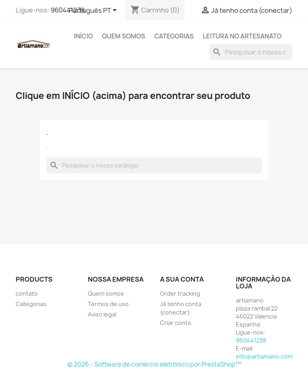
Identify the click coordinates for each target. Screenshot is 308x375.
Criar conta (175, 323)
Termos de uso (108, 304)
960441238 (68, 10)
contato (27, 293)
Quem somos (123, 36)
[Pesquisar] (250, 52)
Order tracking (180, 293)
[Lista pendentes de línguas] (94, 11)
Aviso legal (102, 314)
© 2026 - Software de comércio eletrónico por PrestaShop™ (154, 364)
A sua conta (182, 279)
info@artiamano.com (264, 356)
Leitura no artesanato (242, 36)
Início (83, 36)
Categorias (174, 36)
